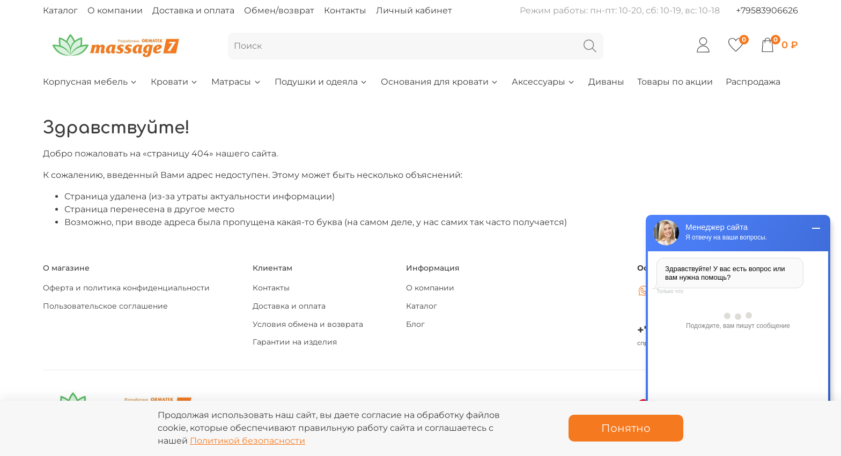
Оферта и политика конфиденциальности (126, 288)
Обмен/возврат (279, 10)
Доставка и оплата (193, 10)
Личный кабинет (414, 10)
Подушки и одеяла (321, 82)
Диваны (606, 82)
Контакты (345, 10)
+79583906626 (767, 10)
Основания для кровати (440, 82)
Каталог (60, 10)
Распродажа (753, 82)
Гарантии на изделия (295, 342)
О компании (115, 10)
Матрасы (236, 82)
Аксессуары (544, 82)
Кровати (174, 82)
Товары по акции (675, 82)
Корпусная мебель (90, 82)
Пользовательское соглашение (105, 306)
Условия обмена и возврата (308, 324)
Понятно (626, 428)
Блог (415, 324)
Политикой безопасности (247, 441)
